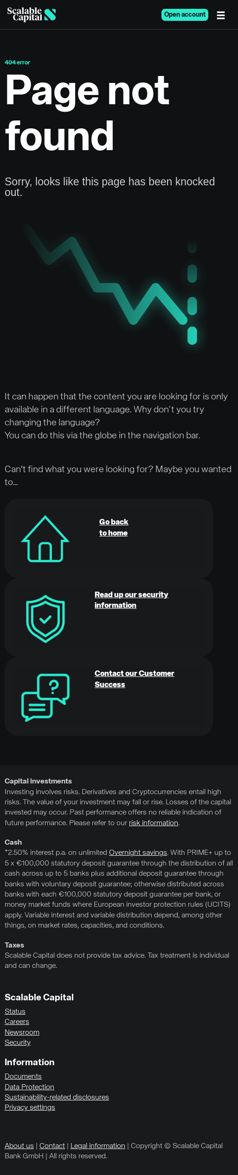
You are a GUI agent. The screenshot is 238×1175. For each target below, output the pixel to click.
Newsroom (22, 1032)
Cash (13, 843)
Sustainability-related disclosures (57, 1097)
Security (18, 1043)
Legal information (98, 1146)
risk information (153, 823)
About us (19, 1146)
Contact (52, 1146)
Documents (23, 1076)
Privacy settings (30, 1108)
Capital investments (38, 781)
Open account (185, 15)
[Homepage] (31, 14)
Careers (17, 1022)
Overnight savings (138, 853)
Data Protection (29, 1087)
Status (15, 1012)
